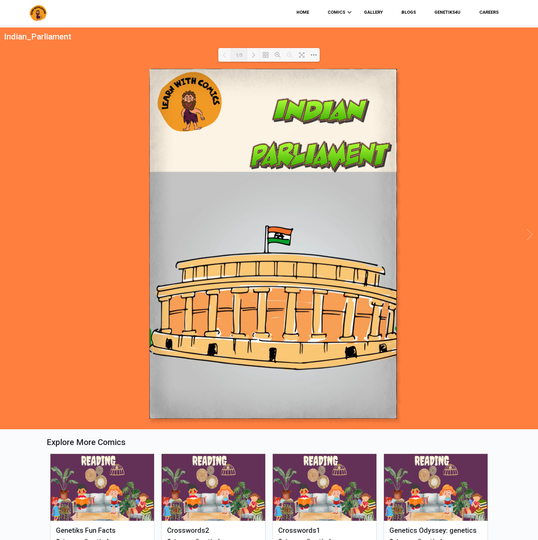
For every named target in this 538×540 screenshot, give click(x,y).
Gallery (373, 12)
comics (340, 12)
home (302, 12)
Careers (489, 12)
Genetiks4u (447, 12)
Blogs (408, 12)
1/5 (239, 55)
